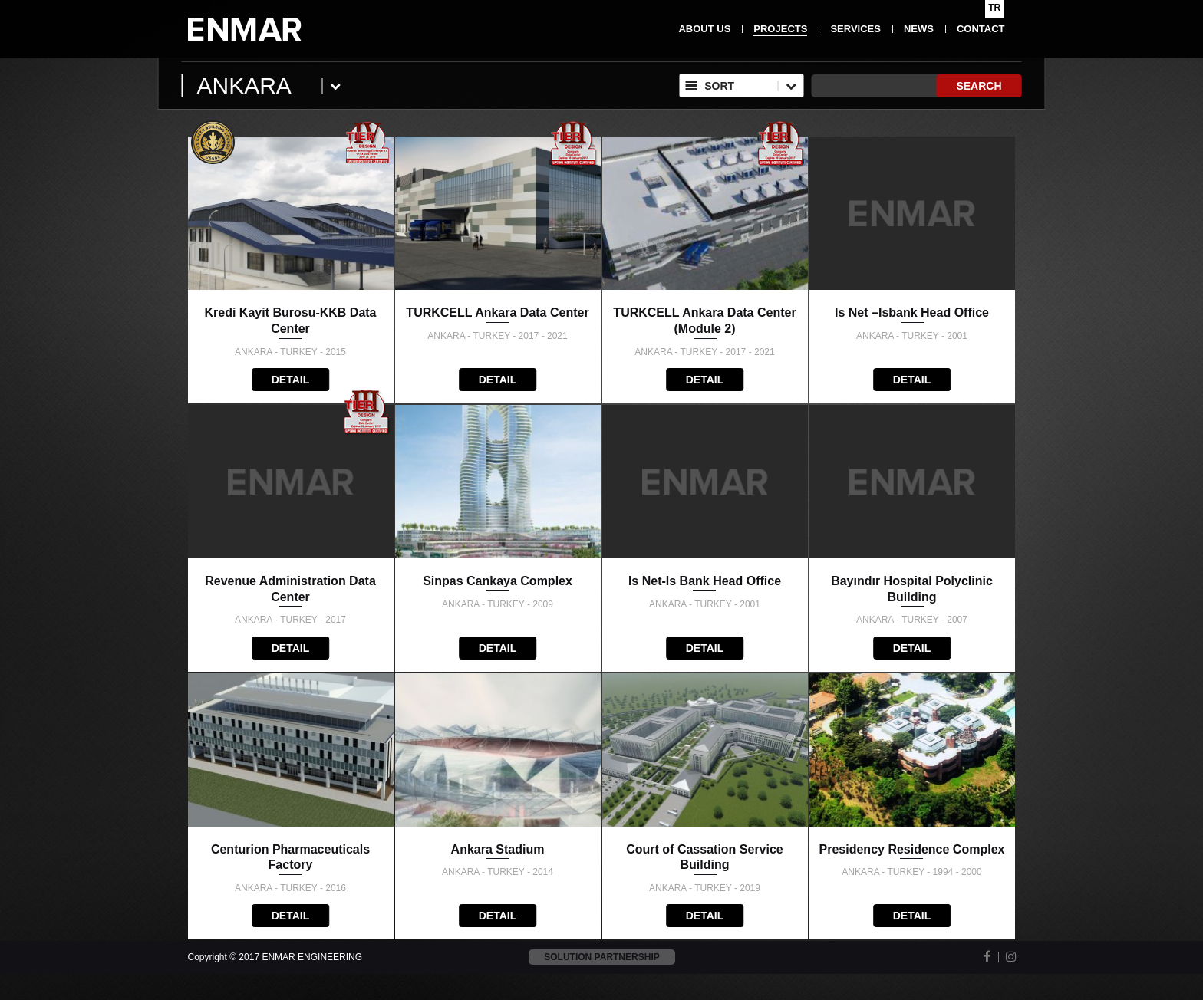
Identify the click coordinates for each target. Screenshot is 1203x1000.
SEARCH (978, 86)
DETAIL (291, 379)
